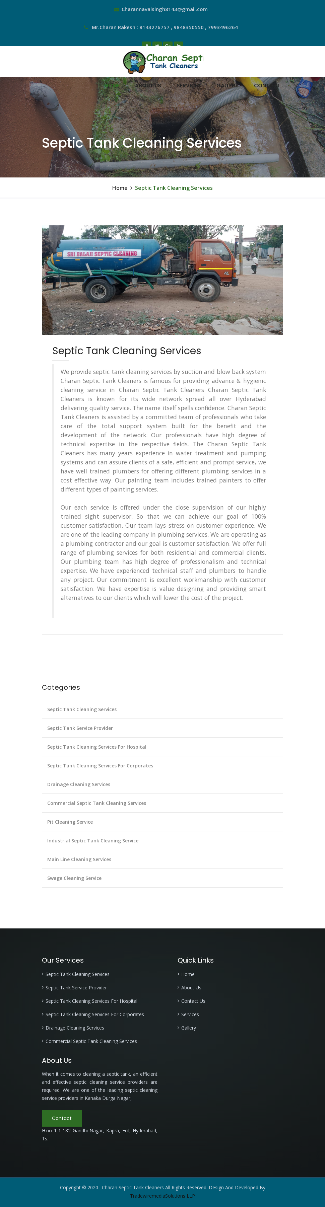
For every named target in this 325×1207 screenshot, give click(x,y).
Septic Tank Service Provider (80, 728)
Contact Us (193, 1001)
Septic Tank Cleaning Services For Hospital (96, 747)
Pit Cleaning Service (70, 822)
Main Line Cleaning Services (79, 859)
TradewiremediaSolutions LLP (162, 1196)
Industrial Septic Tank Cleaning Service (92, 840)
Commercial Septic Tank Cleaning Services (96, 803)
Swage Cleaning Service (74, 878)
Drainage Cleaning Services (78, 784)
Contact (267, 85)
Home (112, 85)
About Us (148, 85)
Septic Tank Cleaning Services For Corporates (100, 765)
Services (189, 85)
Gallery (227, 85)
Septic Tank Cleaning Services (82, 709)
